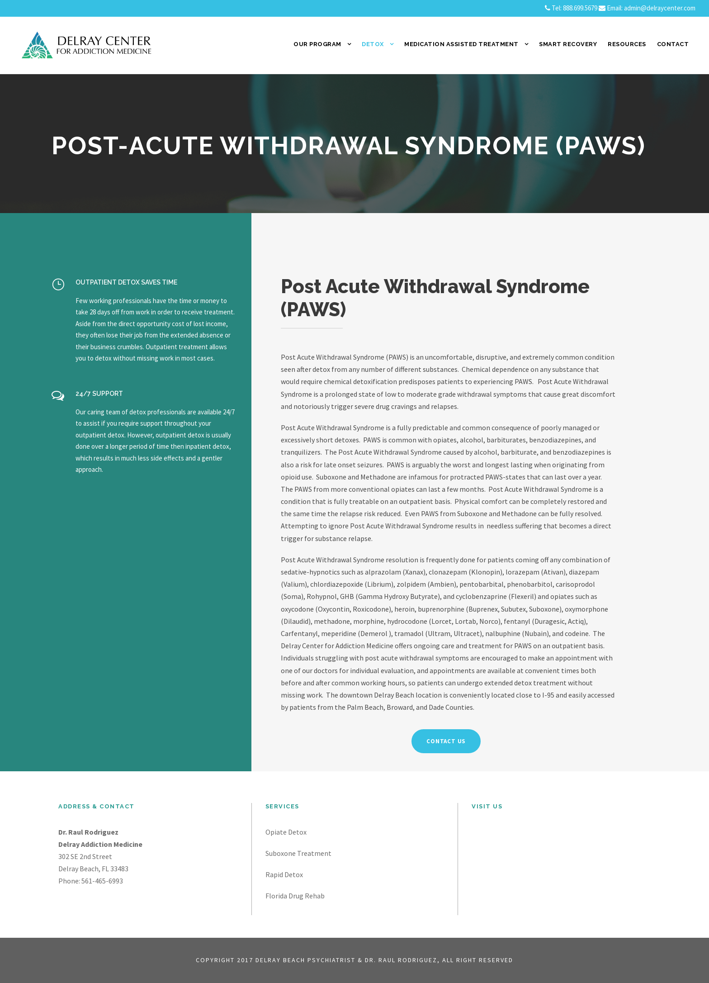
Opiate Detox (286, 831)
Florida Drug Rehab (295, 895)
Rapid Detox (284, 874)
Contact (673, 44)
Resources (627, 44)
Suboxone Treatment (298, 853)
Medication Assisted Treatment (461, 44)
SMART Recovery (568, 44)
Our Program (317, 44)
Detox (373, 44)
